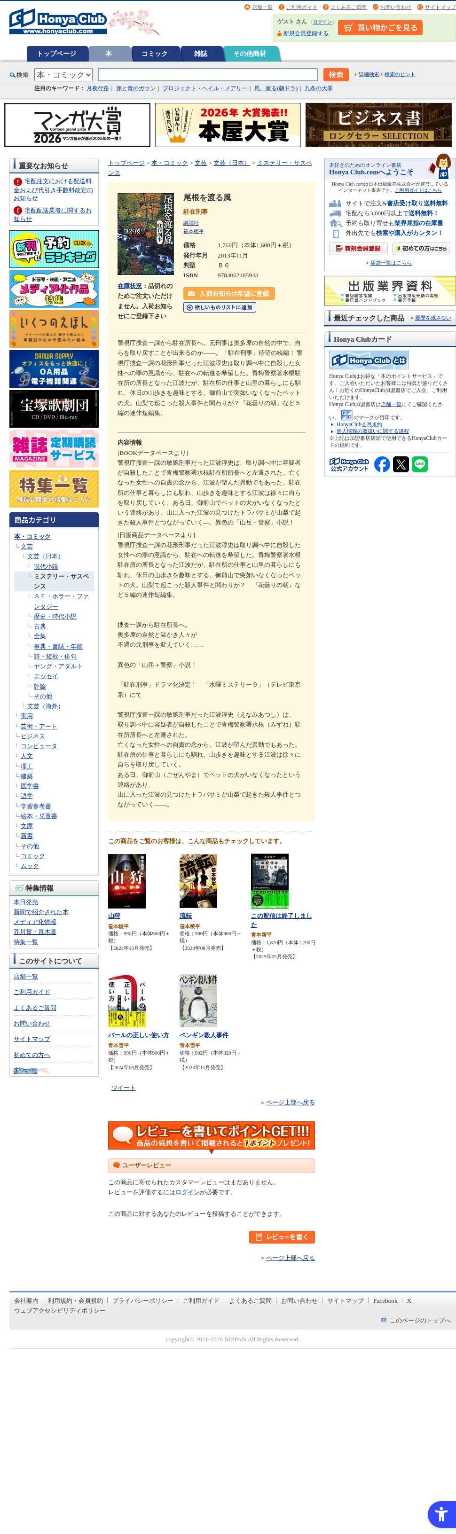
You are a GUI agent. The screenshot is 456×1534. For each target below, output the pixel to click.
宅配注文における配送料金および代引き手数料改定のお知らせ (53, 190)
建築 (27, 776)
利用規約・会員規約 (75, 1300)
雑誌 (200, 53)
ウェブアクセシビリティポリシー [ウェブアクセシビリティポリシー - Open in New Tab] (60, 1310)
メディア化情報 (35, 921)
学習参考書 (36, 806)
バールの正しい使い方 (138, 1035)
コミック (155, 53)
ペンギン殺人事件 (204, 1035)
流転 (186, 915)
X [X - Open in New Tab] (409, 1300)
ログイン (322, 21)
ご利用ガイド (301, 7)
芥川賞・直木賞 (35, 931)
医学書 (30, 786)
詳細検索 (369, 74)
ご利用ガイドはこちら (418, 190)
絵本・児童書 (39, 816)
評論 (40, 686)
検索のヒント (400, 74)
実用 (27, 716)
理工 (27, 766)
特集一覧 (26, 942)
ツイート (123, 1087)
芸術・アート (39, 726)
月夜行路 (97, 88)
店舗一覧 (262, 7)
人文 (27, 755)
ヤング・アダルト (58, 666)
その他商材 (249, 53)
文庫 (27, 826)
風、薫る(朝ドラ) (276, 88)
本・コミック (32, 536)
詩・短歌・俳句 (55, 656)
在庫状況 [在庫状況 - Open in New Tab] (130, 286)
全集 (40, 636)
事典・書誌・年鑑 (58, 646)
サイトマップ (440, 7)
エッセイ (46, 676)
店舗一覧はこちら (391, 263)
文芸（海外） (45, 706)
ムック (30, 865)
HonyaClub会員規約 (359, 424)
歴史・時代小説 (55, 616)
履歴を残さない (433, 318)
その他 (43, 696)
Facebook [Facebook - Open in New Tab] (385, 1300)
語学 (27, 795)
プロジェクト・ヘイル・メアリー (205, 88)
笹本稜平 (193, 231)
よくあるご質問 (348, 7)
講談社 (191, 223)
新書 (27, 835)
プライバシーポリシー (142, 1300)
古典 (40, 626)
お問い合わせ (395, 7)
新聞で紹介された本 (41, 912)
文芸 (27, 546)
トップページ (56, 53)
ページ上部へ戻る (290, 1102)
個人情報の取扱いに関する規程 (373, 431)
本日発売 (26, 902)
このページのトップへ (420, 1320)
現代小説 (46, 566)
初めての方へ (32, 1054)
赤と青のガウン (136, 88)
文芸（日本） (45, 556)
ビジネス (33, 736)
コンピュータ (39, 746)
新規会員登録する (306, 33)
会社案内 (26, 1300)
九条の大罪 (319, 88)
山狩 (114, 915)
